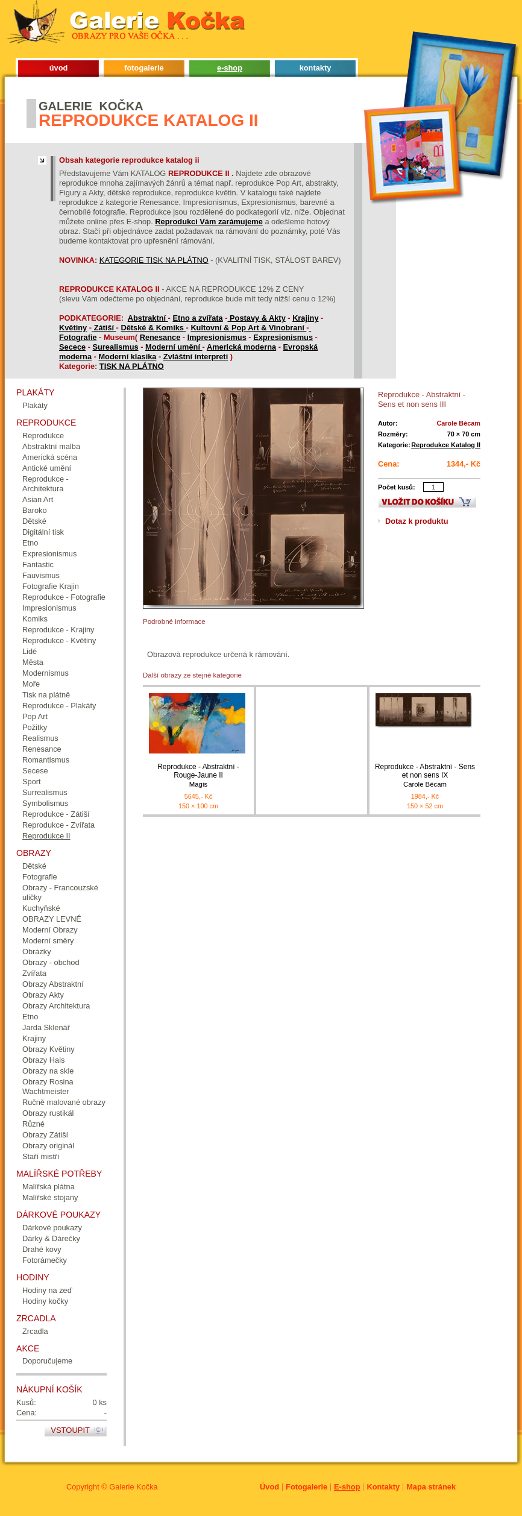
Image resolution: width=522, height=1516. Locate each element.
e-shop (229, 67)
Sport (31, 781)
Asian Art (37, 499)
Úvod (269, 1486)
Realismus (40, 738)
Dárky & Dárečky (51, 1238)
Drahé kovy (41, 1249)
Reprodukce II (46, 835)
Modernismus (45, 673)
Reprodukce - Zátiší (56, 814)
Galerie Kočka (133, 1486)
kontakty (316, 67)
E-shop (347, 1486)
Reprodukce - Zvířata (58, 824)
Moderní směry (48, 940)
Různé (33, 1123)
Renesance (160, 337)
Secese (35, 770)
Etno (30, 542)
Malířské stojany (50, 1197)
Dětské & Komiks (153, 327)
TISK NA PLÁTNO (131, 366)
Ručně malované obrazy (63, 1102)
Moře (31, 683)
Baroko (34, 510)
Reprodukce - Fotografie (63, 597)
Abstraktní (148, 317)
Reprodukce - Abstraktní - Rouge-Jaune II (198, 775)
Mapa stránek (431, 1486)
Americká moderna (241, 346)
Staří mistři (40, 1156)
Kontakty (383, 1486)
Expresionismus (283, 337)
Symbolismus (45, 803)
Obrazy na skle (48, 1070)
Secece (72, 346)
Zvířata (34, 973)
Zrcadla (35, 1331)
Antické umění (46, 468)
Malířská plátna (48, 1186)
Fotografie (78, 337)
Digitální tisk (43, 531)
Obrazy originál (48, 1145)
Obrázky (36, 951)
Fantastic (38, 564)
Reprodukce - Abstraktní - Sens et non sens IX (425, 775)
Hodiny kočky (45, 1301)
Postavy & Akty (258, 317)
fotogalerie (143, 67)
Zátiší (105, 327)
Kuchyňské (41, 908)
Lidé (29, 651)
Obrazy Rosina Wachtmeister (48, 1086)
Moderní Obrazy (50, 929)
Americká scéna (49, 457)
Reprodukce (43, 435)
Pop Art (35, 716)
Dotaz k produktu (416, 521)
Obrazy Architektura (56, 1005)
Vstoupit (70, 1430)
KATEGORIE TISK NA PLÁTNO (154, 260)
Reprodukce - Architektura (45, 483)
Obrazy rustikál (48, 1113)
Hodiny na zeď (47, 1290)
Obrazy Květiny (48, 1049)
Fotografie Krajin (50, 586)
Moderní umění (174, 346)
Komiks (35, 618)
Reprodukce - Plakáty (59, 705)
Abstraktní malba (51, 446)
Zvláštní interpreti (195, 356)
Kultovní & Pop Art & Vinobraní (248, 327)
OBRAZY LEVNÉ (51, 918)
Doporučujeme (47, 1360)
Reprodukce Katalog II (445, 444)
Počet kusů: (396, 487)
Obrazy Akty (43, 994)
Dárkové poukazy (52, 1227)
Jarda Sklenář (46, 1027)
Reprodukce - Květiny (59, 640)
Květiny (73, 327)
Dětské (34, 521)
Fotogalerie (306, 1486)
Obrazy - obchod (51, 962)
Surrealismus (45, 792)
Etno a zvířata (197, 317)
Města (32, 662)
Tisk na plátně (46, 694)
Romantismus (45, 759)
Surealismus (116, 346)
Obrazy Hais (43, 1060)
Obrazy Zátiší (45, 1134)
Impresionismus (217, 337)
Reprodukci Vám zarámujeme (209, 221)
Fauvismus (41, 575)
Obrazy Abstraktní (53, 984)
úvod (58, 67)
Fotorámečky (44, 1260)
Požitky (34, 727)
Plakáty (35, 405)
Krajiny (305, 317)
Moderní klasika (127, 356)
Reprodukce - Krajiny (58, 629)
